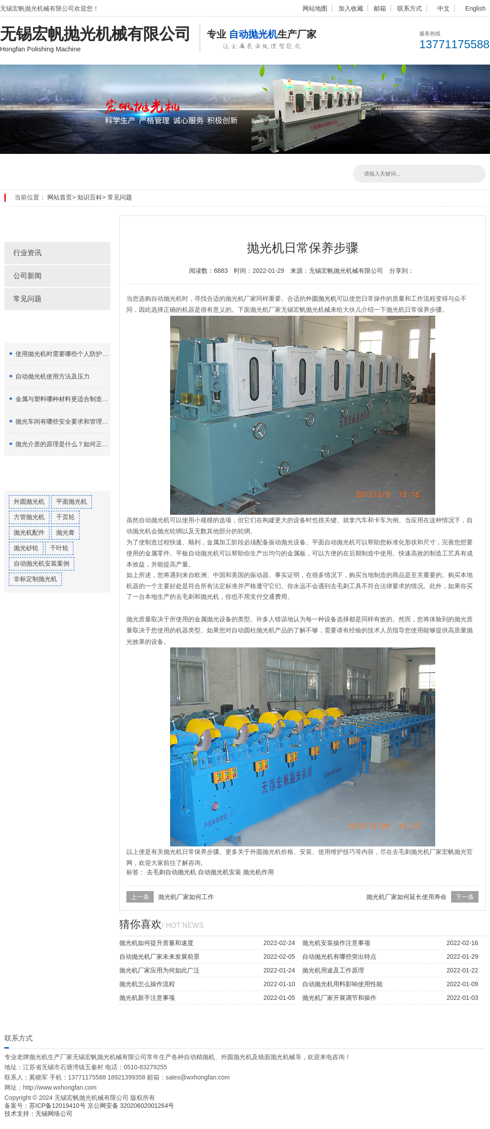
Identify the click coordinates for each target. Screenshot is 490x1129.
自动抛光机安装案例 (41, 563)
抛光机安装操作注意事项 (336, 942)
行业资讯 (27, 252)
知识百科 (89, 197)
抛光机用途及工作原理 (333, 970)
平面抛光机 (71, 501)
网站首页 (59, 197)
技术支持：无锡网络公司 (38, 1113)
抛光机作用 (258, 872)
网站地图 (315, 8)
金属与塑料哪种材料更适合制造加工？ (68, 398)
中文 (443, 8)
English (475, 8)
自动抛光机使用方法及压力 (52, 376)
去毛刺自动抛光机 (171, 872)
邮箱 (380, 8)
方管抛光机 (29, 516)
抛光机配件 (29, 532)
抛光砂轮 (26, 547)
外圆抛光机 (29, 501)
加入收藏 (350, 8)
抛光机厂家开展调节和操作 (339, 997)
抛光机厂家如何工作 (186, 896)
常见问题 (119, 197)
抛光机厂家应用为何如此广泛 (159, 970)
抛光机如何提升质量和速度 (156, 942)
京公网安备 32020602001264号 (131, 1105)
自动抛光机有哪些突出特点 (339, 956)
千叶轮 (59, 547)
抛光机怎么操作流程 (147, 983)
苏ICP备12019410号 (58, 1105)
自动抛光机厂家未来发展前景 (159, 956)
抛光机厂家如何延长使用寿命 (406, 896)
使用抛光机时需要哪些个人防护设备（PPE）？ (80, 353)
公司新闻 (27, 275)
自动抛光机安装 (219, 872)
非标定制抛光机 (35, 578)
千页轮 (65, 516)
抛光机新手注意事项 (147, 997)
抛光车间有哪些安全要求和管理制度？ (68, 421)
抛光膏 (65, 532)
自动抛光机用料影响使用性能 (342, 983)
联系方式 (409, 8)
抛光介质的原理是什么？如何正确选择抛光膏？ (80, 444)
